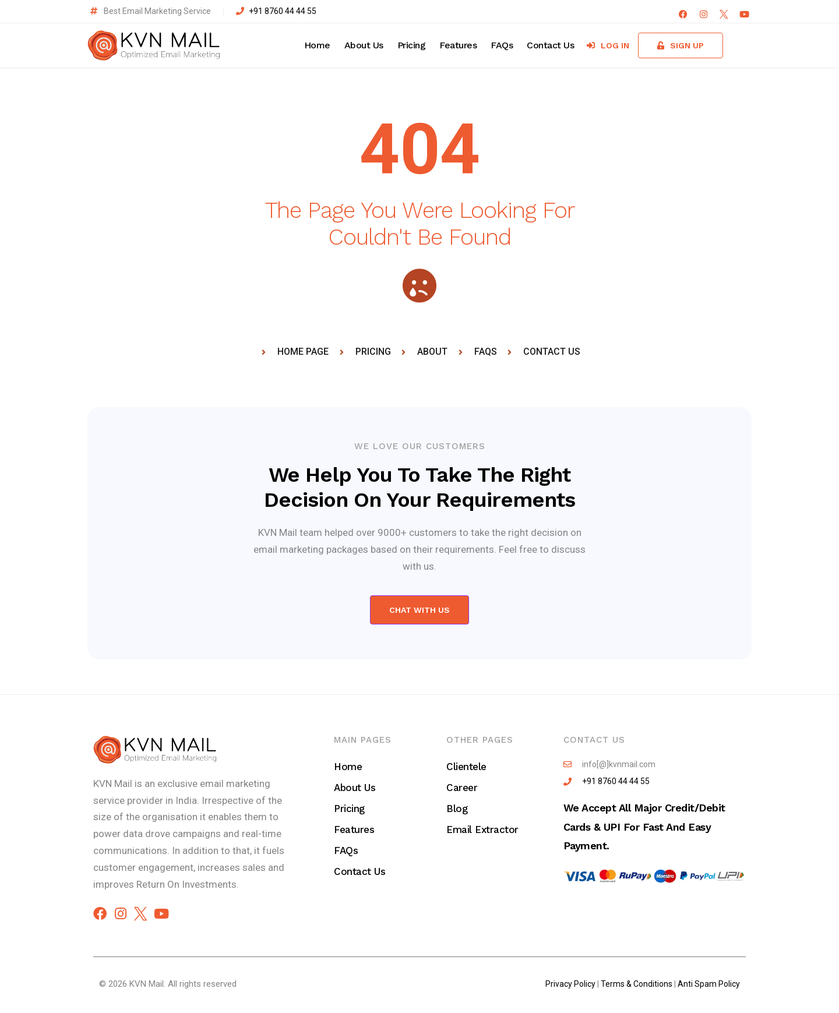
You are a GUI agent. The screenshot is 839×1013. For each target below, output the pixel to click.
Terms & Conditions (636, 984)
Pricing (411, 45)
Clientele (466, 766)
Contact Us (550, 45)
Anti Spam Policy (709, 984)
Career (461, 787)
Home (317, 45)
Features (458, 45)
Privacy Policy (570, 984)
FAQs (502, 45)
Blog (456, 808)
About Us (363, 45)
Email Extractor (482, 829)
